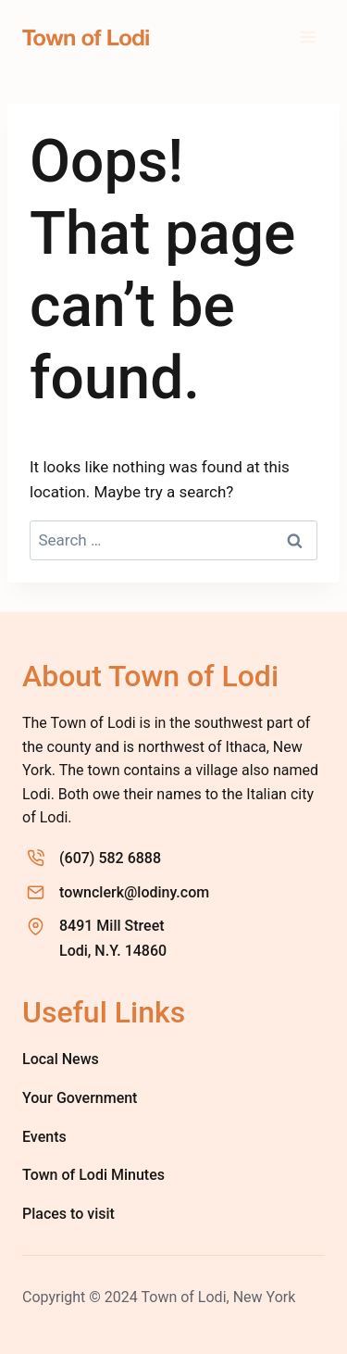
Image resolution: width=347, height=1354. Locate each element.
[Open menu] (308, 36)
